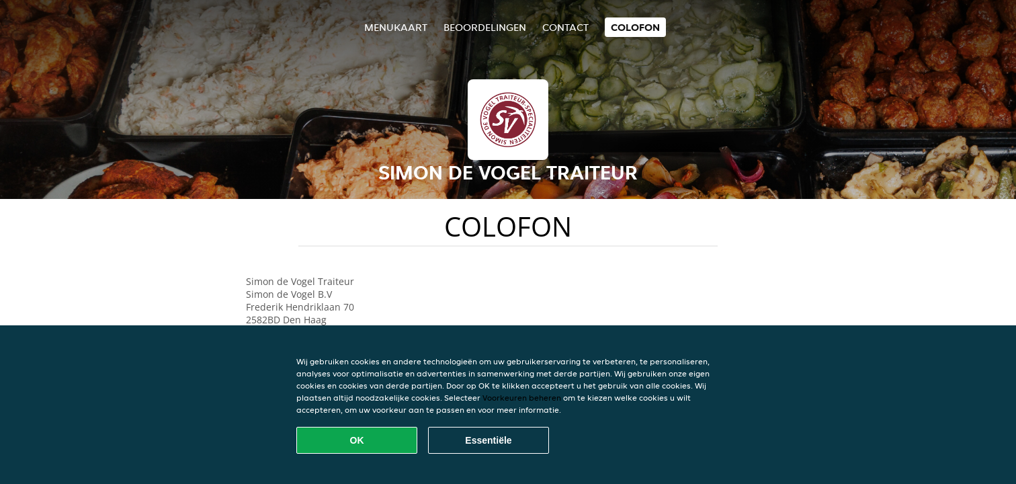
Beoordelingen (484, 27)
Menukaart (395, 27)
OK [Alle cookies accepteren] (357, 440)
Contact (565, 27)
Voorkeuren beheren (521, 398)
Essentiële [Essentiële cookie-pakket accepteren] (488, 440)
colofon (635, 27)
